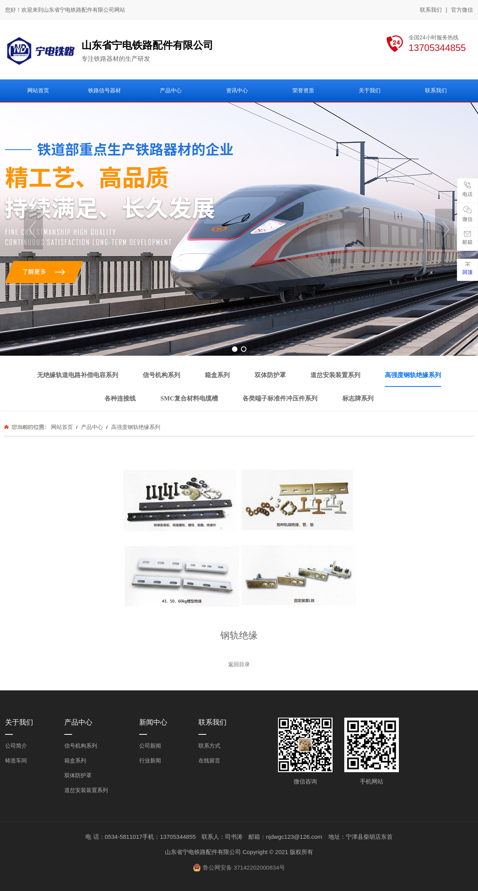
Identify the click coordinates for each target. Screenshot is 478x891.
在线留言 (209, 760)
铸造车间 (16, 760)
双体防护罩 (78, 775)
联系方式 (209, 746)
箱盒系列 (75, 760)
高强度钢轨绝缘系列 (135, 427)
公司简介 (16, 746)
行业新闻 (150, 760)
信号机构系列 (80, 746)
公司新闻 (150, 746)
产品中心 (92, 427)
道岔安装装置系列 (86, 790)
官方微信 (462, 10)
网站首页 (62, 427)
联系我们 (431, 10)
